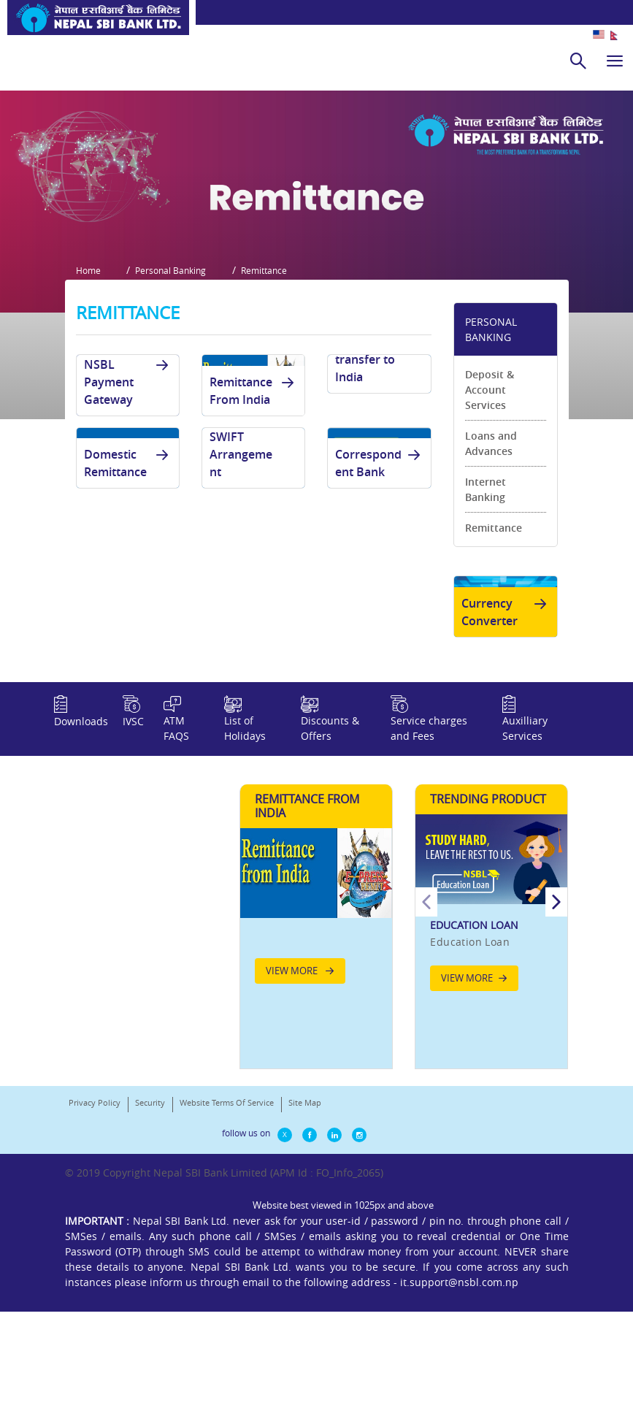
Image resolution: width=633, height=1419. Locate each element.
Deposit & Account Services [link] (489, 470)
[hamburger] (614, 60)
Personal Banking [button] (176, 355)
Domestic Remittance (129, 544)
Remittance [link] (493, 609)
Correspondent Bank (380, 544)
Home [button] (88, 355)
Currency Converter (506, 698)
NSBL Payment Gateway (129, 463)
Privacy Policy (94, 1225)
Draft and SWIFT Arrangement (254, 526)
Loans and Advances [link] (491, 524)
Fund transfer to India (380, 440)
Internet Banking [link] (485, 570)
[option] (491, 1027)
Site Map (304, 1225)
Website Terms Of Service (227, 1225)
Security (150, 1225)
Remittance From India (254, 472)
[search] (578, 60)
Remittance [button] (275, 355)
